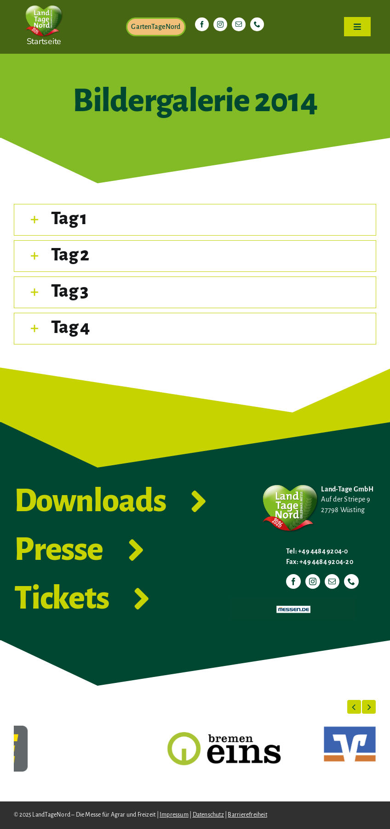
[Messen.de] (293, 601)
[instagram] (220, 24)
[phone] (257, 24)
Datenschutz (208, 815)
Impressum (174, 815)
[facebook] (202, 24)
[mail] (239, 24)
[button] (195, 219)
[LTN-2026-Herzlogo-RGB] (43, 3)
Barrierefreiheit (247, 815)
